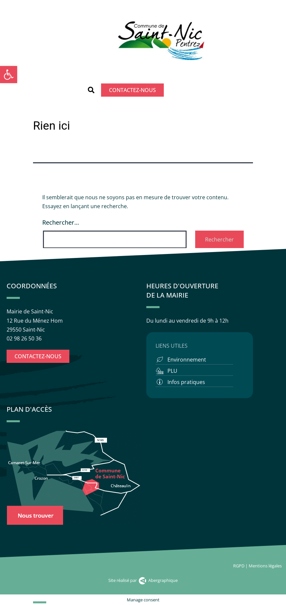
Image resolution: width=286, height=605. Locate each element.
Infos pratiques (186, 382)
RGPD (238, 566)
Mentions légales (266, 566)
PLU (172, 370)
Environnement (186, 359)
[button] (91, 90)
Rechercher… (60, 222)
